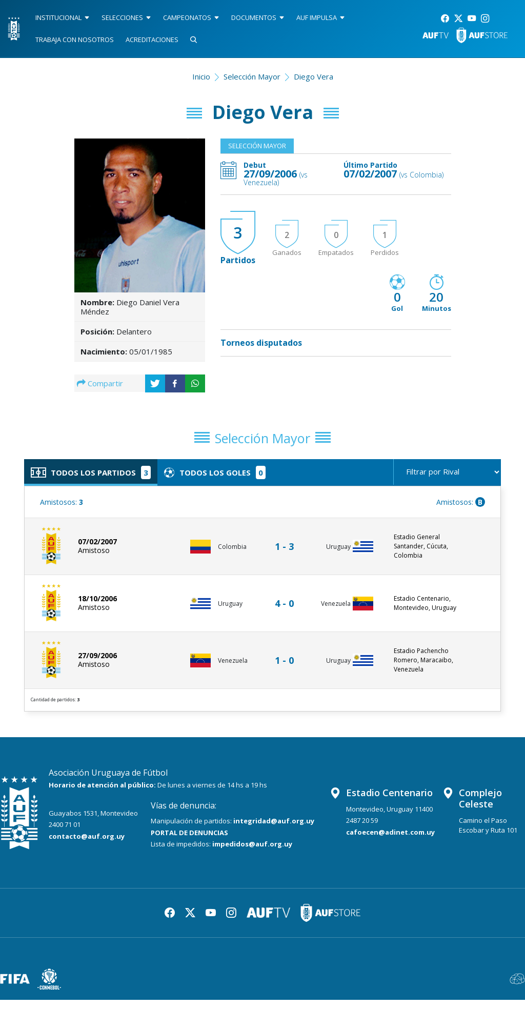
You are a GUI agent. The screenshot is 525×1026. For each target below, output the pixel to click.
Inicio (201, 76)
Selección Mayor (252, 76)
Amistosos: (61, 506)
